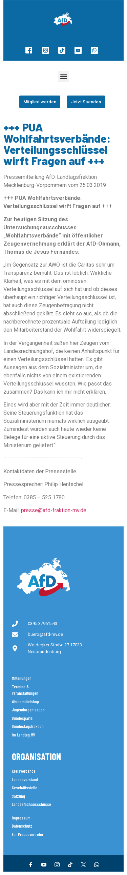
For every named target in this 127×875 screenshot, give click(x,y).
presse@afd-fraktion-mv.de (53, 510)
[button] (63, 76)
